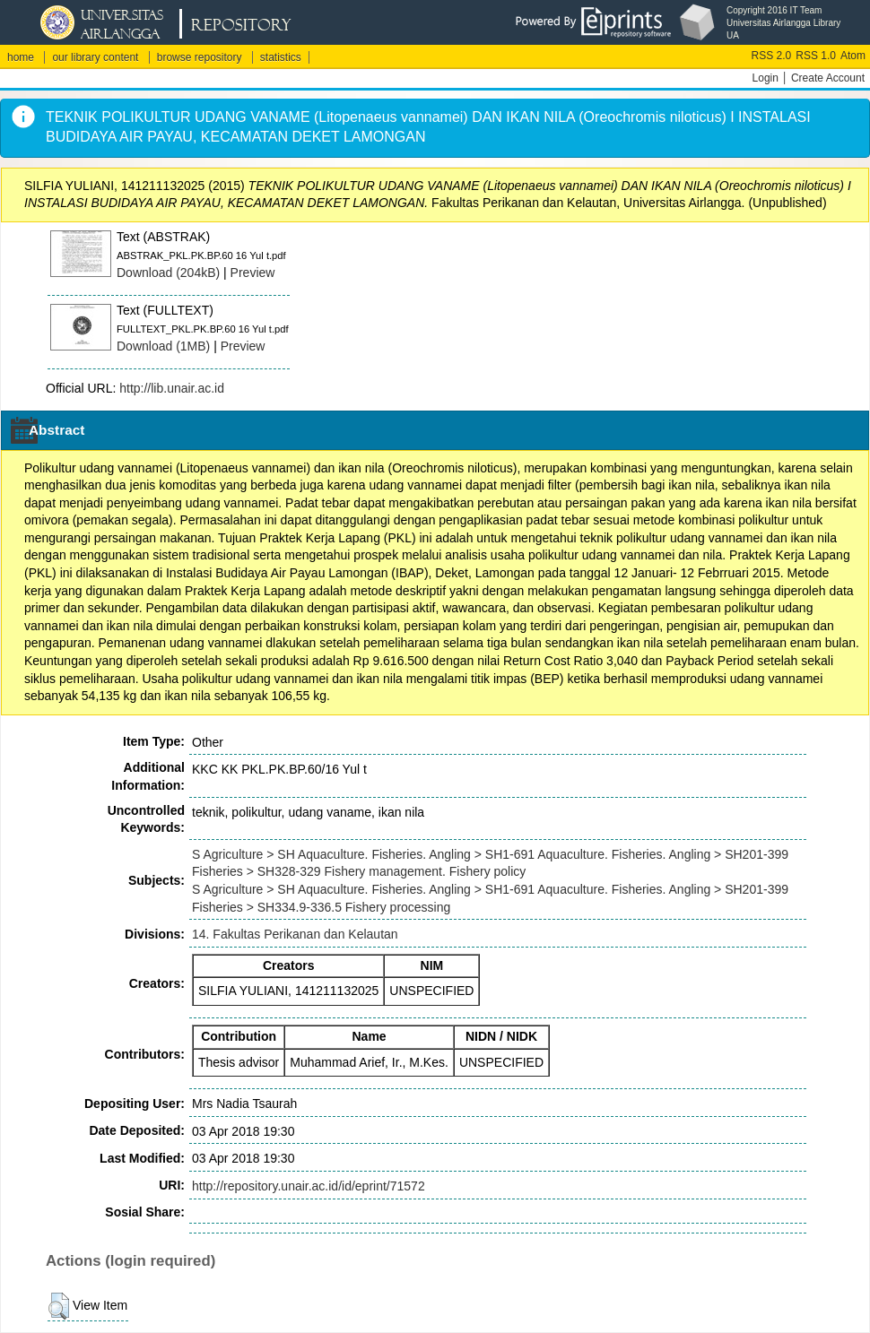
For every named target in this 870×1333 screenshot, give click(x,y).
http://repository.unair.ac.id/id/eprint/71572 (308, 1186)
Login (766, 78)
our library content (95, 57)
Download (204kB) (168, 272)
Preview (253, 272)
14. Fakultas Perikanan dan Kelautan (295, 934)
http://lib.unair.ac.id (171, 388)
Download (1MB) (163, 346)
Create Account (828, 78)
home (20, 57)
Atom (853, 55)
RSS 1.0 (816, 55)
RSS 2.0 (772, 55)
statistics (280, 57)
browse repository (199, 57)
